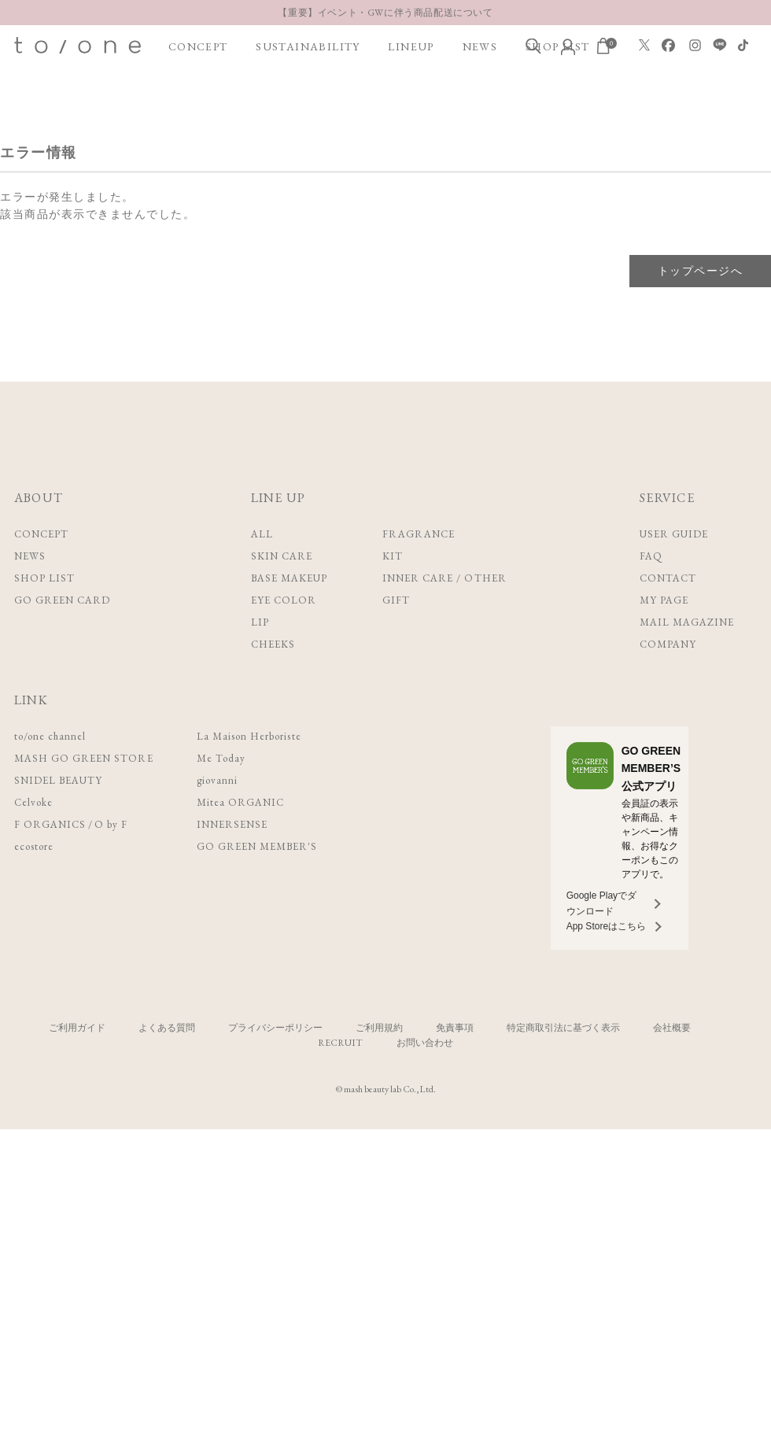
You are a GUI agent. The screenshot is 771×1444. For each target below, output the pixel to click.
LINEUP (410, 46)
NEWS (480, 46)
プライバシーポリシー (275, 1027)
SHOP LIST (44, 578)
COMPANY (668, 644)
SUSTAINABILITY (308, 46)
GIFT (396, 600)
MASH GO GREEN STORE (83, 758)
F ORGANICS (50, 824)
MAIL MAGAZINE (687, 622)
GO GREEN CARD (62, 600)
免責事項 (455, 1027)
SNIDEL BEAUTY (58, 780)
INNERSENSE (232, 824)
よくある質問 (166, 1027)
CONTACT (668, 578)
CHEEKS (273, 644)
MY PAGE (664, 600)
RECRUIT (340, 1042)
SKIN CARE (281, 556)
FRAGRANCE (418, 534)
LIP (260, 622)
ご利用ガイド (77, 1027)
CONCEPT (198, 46)
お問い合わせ (425, 1042)
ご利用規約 (379, 1027)
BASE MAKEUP (289, 578)
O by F (110, 824)
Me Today (221, 758)
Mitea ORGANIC (241, 802)
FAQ (651, 556)
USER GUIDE (674, 534)
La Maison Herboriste (249, 736)
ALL (262, 534)
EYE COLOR (283, 600)
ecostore (33, 846)
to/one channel (50, 736)
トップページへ (700, 271)
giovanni (217, 780)
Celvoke (33, 802)
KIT (392, 556)
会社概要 (672, 1027)
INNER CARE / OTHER (444, 578)
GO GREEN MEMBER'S (257, 846)
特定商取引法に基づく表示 (563, 1027)
